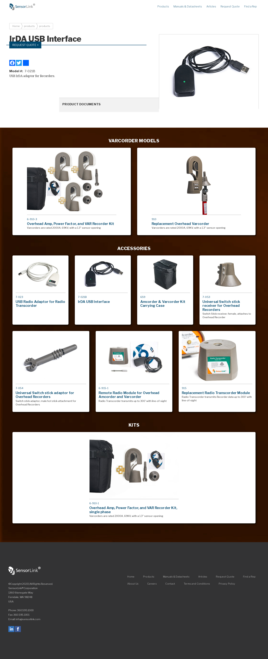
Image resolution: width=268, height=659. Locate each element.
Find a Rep (250, 6)
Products (163, 6)
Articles (211, 6)
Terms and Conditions (197, 584)
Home (22, 7)
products (29, 26)
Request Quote (230, 6)
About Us (132, 584)
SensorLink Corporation (24, 570)
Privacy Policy (227, 584)
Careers (152, 584)
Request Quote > (25, 45)
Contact (170, 584)
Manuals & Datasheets (187, 6)
